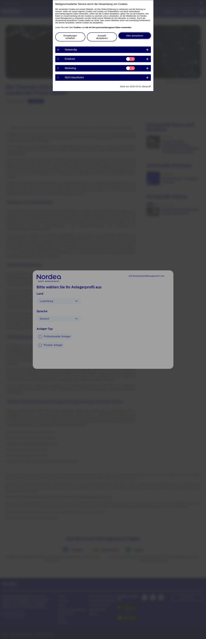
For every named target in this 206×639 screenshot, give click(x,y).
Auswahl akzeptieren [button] (102, 36)
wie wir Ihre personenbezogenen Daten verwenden (108, 27)
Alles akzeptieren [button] (134, 35)
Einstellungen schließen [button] (70, 36)
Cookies (77, 27)
